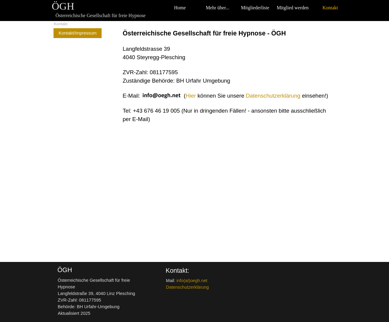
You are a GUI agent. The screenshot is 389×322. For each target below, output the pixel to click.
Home (180, 7)
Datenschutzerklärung (273, 96)
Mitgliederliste (255, 7)
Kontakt (330, 7)
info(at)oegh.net (191, 280)
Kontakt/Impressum (77, 33)
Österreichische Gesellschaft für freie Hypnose (100, 15)
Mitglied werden (292, 7)
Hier (191, 96)
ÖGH (63, 6)
